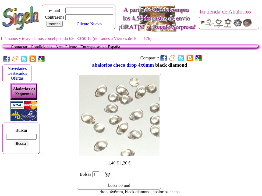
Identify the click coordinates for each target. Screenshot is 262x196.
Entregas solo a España (100, 47)
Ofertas (17, 78)
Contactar (20, 47)
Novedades (17, 68)
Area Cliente (67, 47)
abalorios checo (108, 65)
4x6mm (146, 65)
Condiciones (42, 47)
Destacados (17, 73)
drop (131, 65)
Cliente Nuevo (89, 24)
